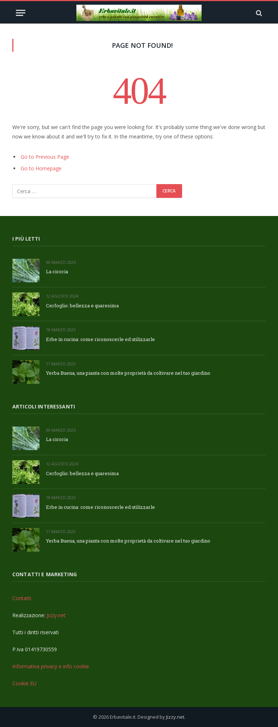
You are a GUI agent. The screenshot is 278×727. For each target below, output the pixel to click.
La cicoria (57, 271)
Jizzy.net (56, 615)
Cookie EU (24, 683)
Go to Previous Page (45, 156)
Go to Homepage (41, 168)
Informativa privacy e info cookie (50, 666)
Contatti (21, 598)
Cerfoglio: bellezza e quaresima (82, 305)
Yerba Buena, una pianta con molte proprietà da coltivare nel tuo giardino (128, 373)
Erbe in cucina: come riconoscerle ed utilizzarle (100, 339)
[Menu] (20, 13)
